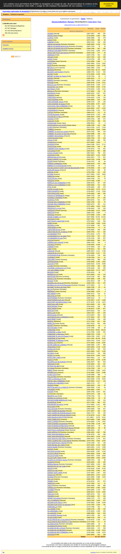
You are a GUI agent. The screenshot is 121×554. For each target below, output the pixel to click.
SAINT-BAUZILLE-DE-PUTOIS (57, 417)
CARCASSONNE (52, 100)
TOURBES (50, 490)
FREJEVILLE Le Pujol (54, 208)
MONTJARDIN (52, 308)
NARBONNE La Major (54, 332)
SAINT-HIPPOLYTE (53, 432)
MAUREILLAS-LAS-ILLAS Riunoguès (59, 285)
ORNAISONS (51, 347)
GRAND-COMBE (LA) (54, 217)
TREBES (50, 492)
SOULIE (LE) (51, 475)
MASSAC (50, 281)
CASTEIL (50, 112)
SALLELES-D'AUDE (53, 451)
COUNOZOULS (52, 142)
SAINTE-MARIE (52, 447)
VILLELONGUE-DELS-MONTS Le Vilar (59, 522)
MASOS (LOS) (52, 279)
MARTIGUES (51, 276)
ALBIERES (50, 42)
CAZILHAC (50, 121)
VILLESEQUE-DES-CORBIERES (57, 532)
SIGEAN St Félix (52, 470)
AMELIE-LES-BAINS (53, 44)
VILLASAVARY (52, 513)
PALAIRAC (50, 353)
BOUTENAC (51, 89)
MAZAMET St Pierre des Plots (56, 287)
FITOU (49, 187)
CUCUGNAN (51, 151)
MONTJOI (50, 311)
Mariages (71, 22)
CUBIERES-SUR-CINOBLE (56, 149)
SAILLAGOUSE (52, 409)
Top (3, 552)
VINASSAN (51, 534)
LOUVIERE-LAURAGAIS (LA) (56, 268)
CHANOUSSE (51, 123)
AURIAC (50, 59)
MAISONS (50, 272)
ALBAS (49, 40)
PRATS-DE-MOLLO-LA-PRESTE (57, 387)
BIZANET (50, 74)
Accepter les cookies (109, 4)
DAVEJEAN (51, 155)
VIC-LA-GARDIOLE (53, 500)
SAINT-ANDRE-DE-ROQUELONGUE (59, 413)
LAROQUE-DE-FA (53, 253)
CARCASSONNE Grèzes (55, 102)
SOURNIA (50, 477)
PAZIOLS (50, 360)
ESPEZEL (50, 172)
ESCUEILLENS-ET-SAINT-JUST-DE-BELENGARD (63, 168)
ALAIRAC (50, 38)
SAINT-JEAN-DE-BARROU (56, 434)
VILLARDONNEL (52, 511)
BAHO (49, 65)
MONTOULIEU (52, 315)
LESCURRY (51, 259)
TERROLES (51, 483)
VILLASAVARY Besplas (54, 515)
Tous (99, 22)
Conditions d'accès (8, 49)
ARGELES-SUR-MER (54, 51)
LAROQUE (50, 251)
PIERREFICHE (52, 372)
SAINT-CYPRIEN (52, 421)
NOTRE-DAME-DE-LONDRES (57, 345)
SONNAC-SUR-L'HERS (54, 473)
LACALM (50, 240)
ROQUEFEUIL (52, 402)
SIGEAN (50, 468)
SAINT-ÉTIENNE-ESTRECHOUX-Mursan (60, 428)
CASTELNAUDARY (53, 114)
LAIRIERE (50, 247)
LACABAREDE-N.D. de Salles (56, 236)
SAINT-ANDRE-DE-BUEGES (56, 411)
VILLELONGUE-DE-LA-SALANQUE (58, 519)
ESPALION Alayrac (53, 170)
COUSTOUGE (51, 146)
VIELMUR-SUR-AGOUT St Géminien (59, 505)
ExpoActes (93, 552)
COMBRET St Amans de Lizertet (57, 132)
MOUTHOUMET (52, 328)
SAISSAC (50, 449)
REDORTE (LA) (52, 396)
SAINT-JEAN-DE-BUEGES (55, 436)
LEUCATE (50, 264)
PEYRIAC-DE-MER (53, 366)
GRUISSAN (51, 219)
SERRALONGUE (52, 464)
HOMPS (50, 223)
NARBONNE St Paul (53, 338)
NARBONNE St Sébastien (55, 340)
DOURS (49, 161)
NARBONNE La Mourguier (55, 334)
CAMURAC (51, 95)
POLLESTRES (52, 377)
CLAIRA (49, 127)
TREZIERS (50, 496)
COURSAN (50, 144)
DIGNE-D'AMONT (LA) (54, 159)
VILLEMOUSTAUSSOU (54, 526)
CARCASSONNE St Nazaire (56, 104)
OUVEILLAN (51, 349)
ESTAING (50, 174)
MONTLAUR (51, 313)
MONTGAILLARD (53, 304)
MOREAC (50, 321)
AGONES (50, 33)
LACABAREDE (52, 234)
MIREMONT (51, 291)
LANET (49, 249)
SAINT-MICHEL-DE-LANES (56, 445)
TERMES (50, 481)
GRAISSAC (51, 215)
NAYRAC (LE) (51, 343)
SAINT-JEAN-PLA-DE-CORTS (57, 438)
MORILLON (51, 323)
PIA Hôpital (50, 368)
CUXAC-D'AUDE (52, 153)
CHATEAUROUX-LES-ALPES (56, 125)
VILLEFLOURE (52, 517)
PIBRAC (50, 370)
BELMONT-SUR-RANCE (55, 72)
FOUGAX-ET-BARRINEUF (55, 195)
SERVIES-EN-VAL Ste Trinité (56, 466)
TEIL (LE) (50, 479)
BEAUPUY (50, 68)
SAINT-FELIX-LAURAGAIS (56, 430)
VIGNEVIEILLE (52, 507)
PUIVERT (50, 392)
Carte (83, 19)
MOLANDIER (51, 294)
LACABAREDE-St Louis (55, 238)
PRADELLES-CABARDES (55, 383)
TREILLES (50, 494)
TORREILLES (51, 488)
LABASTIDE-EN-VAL (54, 230)
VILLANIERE (51, 509)
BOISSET (50, 78)
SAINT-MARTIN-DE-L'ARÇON (56, 443)
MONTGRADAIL (52, 306)
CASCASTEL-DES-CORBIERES (57, 106)
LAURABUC (51, 257)
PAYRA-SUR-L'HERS (54, 357)
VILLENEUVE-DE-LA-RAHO (56, 528)
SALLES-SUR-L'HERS (54, 458)
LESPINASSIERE (53, 262)
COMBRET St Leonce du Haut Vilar (58, 134)
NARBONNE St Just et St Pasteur (58, 336)
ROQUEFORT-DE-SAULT (55, 404)
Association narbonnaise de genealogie (15, 11)
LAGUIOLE (50, 244)
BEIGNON (50, 70)
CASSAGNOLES (52, 110)
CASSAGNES (51, 108)
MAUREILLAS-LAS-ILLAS (55, 283)
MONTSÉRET (51, 319)
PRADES (50, 385)
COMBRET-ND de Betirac (55, 136)
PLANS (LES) (51, 375)
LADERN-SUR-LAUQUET (55, 242)
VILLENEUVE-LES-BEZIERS (56, 530)
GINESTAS (50, 213)
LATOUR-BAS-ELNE (53, 255)
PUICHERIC (51, 389)
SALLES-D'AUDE (52, 456)
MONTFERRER (52, 298)
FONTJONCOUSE (53, 193)
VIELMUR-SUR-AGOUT (55, 502)
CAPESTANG (51, 97)
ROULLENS (51, 407)
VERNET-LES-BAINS (54, 498)
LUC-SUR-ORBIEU (53, 270)
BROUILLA (50, 91)
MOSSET (50, 326)
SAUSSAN (50, 462)
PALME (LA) (51, 355)
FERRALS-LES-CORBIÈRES (56, 185)
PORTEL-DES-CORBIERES (56, 381)
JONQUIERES (52, 227)
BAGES (49, 63)
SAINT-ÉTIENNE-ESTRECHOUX (57, 426)
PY (48, 394)
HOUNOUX (51, 225)
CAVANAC (50, 119)
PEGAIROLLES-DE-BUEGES (56, 362)
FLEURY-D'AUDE (52, 189)
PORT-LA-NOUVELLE (54, 379)
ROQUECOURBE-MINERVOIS (57, 400)
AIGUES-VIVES (52, 36)
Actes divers (92, 22)
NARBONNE (51, 330)
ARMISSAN (51, 55)
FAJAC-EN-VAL (52, 178)
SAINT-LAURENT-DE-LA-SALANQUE (59, 441)
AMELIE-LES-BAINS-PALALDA (57, 48)
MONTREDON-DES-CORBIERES (58, 317)
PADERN (50, 351)
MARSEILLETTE (52, 274)
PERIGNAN (51, 364)
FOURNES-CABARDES (55, 198)
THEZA (49, 485)
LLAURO (50, 266)
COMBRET (50, 129)
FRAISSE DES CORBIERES (56, 202)
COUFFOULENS (52, 138)
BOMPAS (50, 80)
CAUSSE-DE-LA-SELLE (55, 117)
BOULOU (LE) (51, 85)
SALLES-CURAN (52, 453)
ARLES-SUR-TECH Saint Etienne (58, 53)
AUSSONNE (51, 61)
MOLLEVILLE (51, 296)
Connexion (6, 45)
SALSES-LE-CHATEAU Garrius (57, 460)
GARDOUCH (51, 210)
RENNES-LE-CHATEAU (55, 398)
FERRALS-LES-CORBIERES (56, 183)
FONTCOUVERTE (53, 191)
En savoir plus (89, 6)
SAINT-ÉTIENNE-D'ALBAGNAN (57, 424)
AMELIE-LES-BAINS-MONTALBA (58, 46)
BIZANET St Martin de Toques (56, 76)
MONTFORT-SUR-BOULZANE (57, 302)
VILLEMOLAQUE (52, 524)
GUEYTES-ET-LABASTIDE (56, 221)
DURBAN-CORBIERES (54, 163)
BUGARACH (51, 93)
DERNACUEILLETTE (54, 157)
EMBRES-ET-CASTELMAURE (57, 166)
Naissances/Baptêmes (59, 22)
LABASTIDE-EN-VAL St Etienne (57, 232)
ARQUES (50, 57)
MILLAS (49, 289)
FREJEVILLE (51, 206)
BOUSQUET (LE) (52, 87)
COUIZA (50, 140)
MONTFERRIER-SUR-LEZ (55, 300)
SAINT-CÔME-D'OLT (54, 419)
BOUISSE (50, 82)
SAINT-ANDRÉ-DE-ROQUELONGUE (59, 415)
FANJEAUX (51, 181)
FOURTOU (50, 200)
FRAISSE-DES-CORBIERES (56, 204)
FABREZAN (51, 176)
